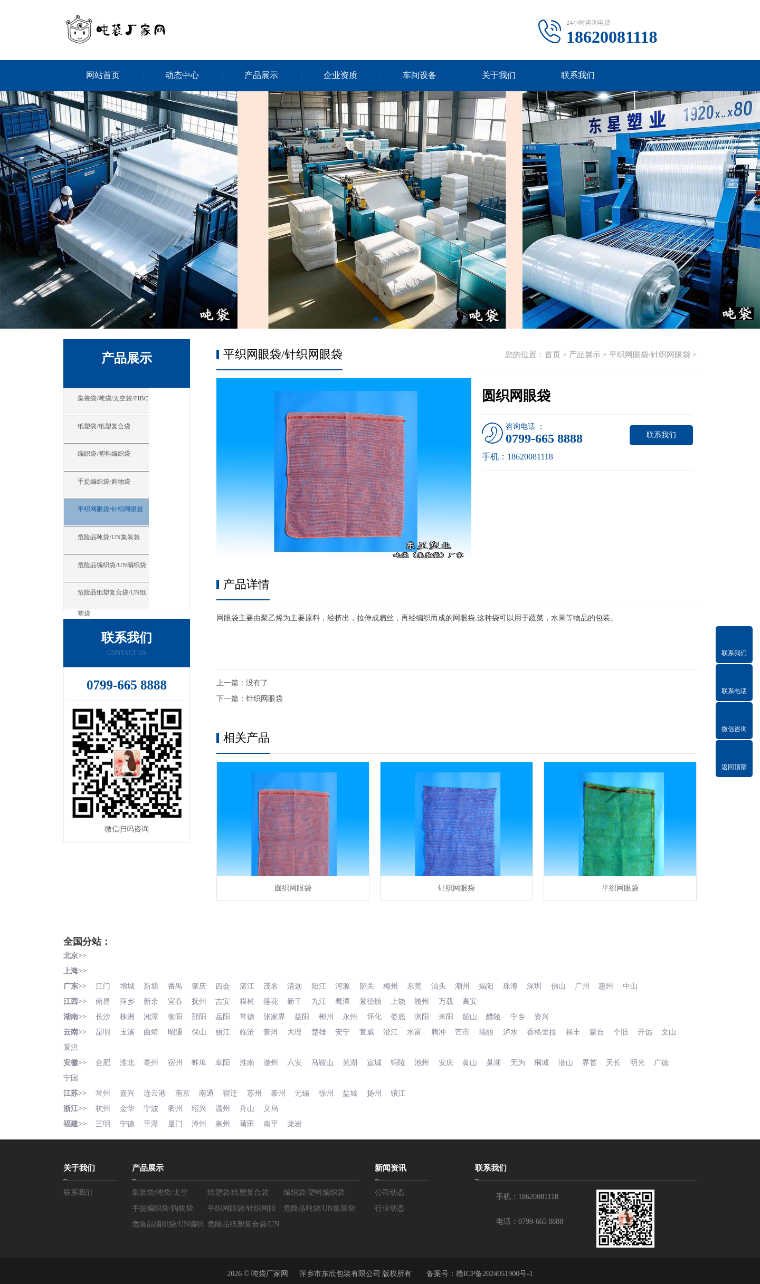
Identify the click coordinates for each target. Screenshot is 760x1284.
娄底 (405, 1015)
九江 (324, 1000)
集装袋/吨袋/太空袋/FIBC (132, 404)
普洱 (275, 1029)
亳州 (152, 1059)
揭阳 (496, 985)
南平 (275, 1118)
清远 (299, 985)
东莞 (422, 985)
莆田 (250, 1118)
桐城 (552, 1059)
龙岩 (299, 1118)
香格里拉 (552, 1029)
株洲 (128, 1015)
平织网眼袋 (620, 889)
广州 (594, 985)
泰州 (283, 1089)
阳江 (324, 985)
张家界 (279, 1015)
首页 (552, 355)
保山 (201, 1029)
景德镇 (377, 1000)
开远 (658, 1029)
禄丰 (584, 1029)
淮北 (128, 1059)
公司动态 (389, 1187)
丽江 (226, 1029)
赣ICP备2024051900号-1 (494, 1268)
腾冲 (447, 1029)
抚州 (201, 1000)
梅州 (398, 985)
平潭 (152, 1118)
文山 (70, 1044)
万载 (454, 1000)
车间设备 (419, 75)
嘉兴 (128, 1089)
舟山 (250, 1103)
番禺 (177, 985)
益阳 (307, 1015)
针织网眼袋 (264, 699)
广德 (675, 1059)
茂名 (275, 985)
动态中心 (182, 75)
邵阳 (201, 1015)
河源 (348, 985)
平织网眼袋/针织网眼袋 (128, 528)
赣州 (430, 1000)
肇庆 (201, 985)
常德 (250, 1015)
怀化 (381, 1015)
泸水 (521, 1029)
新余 (152, 1000)
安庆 (454, 1059)
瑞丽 (496, 1029)
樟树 (250, 1000)
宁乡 (528, 1015)
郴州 (332, 1015)
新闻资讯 (390, 1162)
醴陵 (503, 1015)
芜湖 (356, 1059)
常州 (103, 1089)
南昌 (103, 1000)
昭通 (177, 1029)
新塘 (152, 985)
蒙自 (609, 1029)
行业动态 (389, 1202)
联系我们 (578, 75)
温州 (226, 1103)
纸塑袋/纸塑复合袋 (121, 435)
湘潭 (152, 1015)
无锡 (307, 1089)
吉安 (226, 1000)
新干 (299, 1000)
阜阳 (226, 1059)
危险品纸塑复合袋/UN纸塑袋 (138, 622)
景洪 (95, 1044)
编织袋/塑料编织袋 (121, 466)
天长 (626, 1059)
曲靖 (152, 1029)
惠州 (619, 985)
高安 (479, 1000)
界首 (601, 1059)
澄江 (398, 1029)
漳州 (201, 1118)
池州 (430, 1059)
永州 (356, 1015)
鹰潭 (348, 1000)
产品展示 (261, 75)
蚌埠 (201, 1059)
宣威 (373, 1029)
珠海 (521, 985)
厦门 (177, 1118)
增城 (128, 985)
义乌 (275, 1103)
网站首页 (103, 75)
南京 (184, 1089)
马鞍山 (328, 1059)
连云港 (156, 1089)
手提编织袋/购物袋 (121, 497)
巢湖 (503, 1059)
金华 (128, 1103)
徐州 (332, 1089)
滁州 (275, 1059)
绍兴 (201, 1103)
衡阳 (177, 1015)
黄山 (479, 1059)
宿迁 (233, 1089)
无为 (528, 1059)
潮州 (471, 985)
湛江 (250, 985)
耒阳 (454, 1015)
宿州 (177, 1059)
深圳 (545, 985)
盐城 (356, 1089)
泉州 (226, 1118)
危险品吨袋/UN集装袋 (126, 559)
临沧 (250, 1029)
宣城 (381, 1059)
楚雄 (324, 1029)
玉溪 (128, 1029)
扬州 (381, 1089)
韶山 (479, 1015)
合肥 (103, 1059)
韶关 (373, 985)
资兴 (552, 1015)
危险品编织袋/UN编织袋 (130, 591)
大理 (299, 1029)
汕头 (447, 985)
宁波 (152, 1103)
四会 (226, 985)
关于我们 (499, 75)
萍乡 (128, 1000)
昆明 (103, 1029)
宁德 (128, 1118)
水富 (422, 1029)
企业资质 (340, 75)
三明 (103, 1118)
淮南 (250, 1059)
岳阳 (226, 1015)
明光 (650, 1059)
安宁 (348, 1029)
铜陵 (405, 1059)
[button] (376, 320)
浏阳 (430, 1015)
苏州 (258, 1089)
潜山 (577, 1059)
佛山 (570, 985)
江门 (103, 985)
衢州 (177, 1103)
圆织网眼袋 (292, 889)
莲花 (275, 1000)
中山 (643, 985)
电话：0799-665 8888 (529, 1216)
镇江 (405, 1089)
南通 (209, 1089)
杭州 (103, 1103)
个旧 (633, 1029)
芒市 (471, 1029)
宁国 (70, 1074)
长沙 (103, 1015)
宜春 (177, 1000)
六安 (299, 1059)
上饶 (405, 1000)
